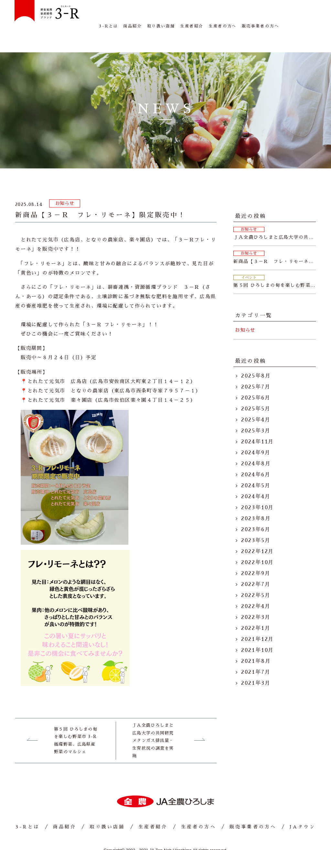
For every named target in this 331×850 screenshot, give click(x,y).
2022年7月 (255, 564)
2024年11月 (257, 421)
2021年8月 (256, 641)
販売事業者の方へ (260, 16)
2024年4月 (255, 476)
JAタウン (300, 16)
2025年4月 (255, 399)
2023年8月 (256, 498)
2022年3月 (255, 597)
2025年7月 (255, 366)
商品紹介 (132, 16)
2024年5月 (255, 465)
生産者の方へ (222, 16)
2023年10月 (257, 487)
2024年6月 (255, 454)
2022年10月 (257, 542)
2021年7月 (255, 652)
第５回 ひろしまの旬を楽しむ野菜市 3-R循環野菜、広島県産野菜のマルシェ (75, 720)
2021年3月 (255, 663)
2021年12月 (257, 619)
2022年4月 (255, 586)
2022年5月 (255, 575)
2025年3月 (255, 410)
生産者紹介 (191, 16)
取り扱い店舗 (161, 16)
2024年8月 (256, 443)
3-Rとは (108, 16)
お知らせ (64, 183)
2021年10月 (257, 630)
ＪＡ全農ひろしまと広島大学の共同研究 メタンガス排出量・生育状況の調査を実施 (153, 720)
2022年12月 (257, 531)
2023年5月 (255, 520)
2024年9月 (255, 432)
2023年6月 (255, 509)
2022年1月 (255, 608)
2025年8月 (256, 356)
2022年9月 (255, 553)
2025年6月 (255, 377)
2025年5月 (255, 388)
